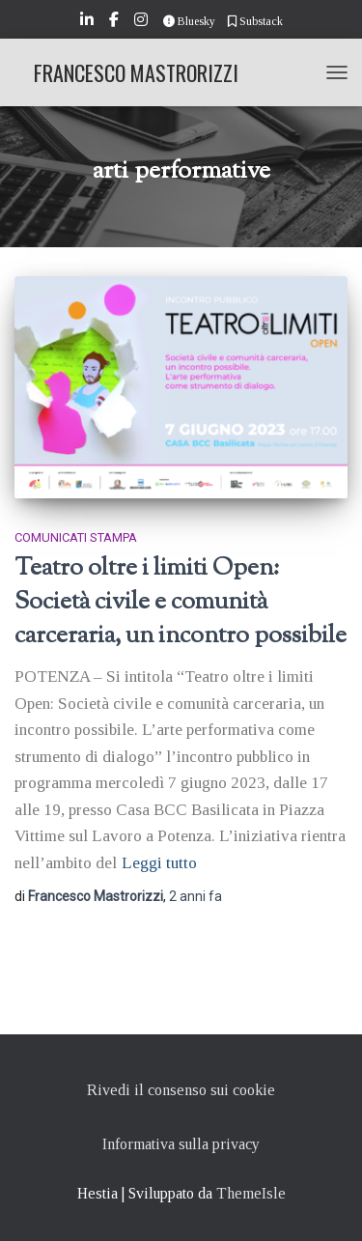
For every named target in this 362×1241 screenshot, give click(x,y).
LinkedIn (88, 22)
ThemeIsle (251, 1193)
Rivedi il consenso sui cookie (181, 1090)
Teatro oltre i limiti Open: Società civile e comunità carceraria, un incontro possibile (180, 602)
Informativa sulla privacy (181, 1144)
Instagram (142, 22)
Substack (255, 21)
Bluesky (189, 21)
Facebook (115, 22)
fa (195, 896)
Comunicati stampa (75, 537)
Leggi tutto (159, 863)
